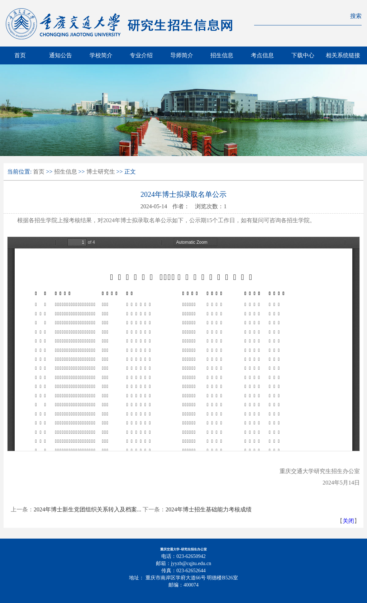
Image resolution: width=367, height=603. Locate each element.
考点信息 (262, 55)
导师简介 (181, 55)
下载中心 (302, 55)
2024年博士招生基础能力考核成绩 (209, 509)
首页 (20, 55)
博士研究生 (100, 172)
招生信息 (221, 55)
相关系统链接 (343, 55)
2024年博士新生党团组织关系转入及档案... (87, 509)
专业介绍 (141, 55)
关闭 (348, 521)
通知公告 (60, 55)
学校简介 (101, 55)
